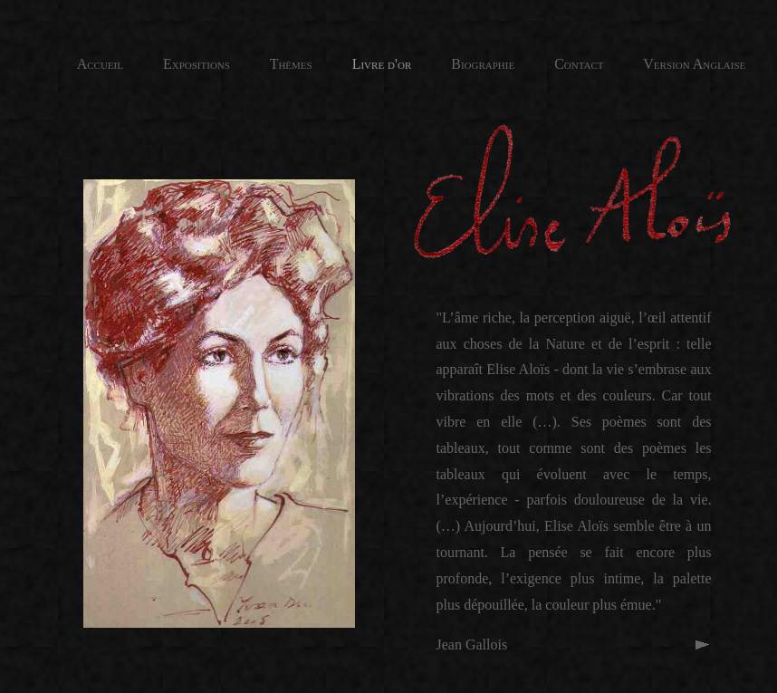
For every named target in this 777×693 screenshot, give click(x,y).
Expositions (176, 64)
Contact (576, 64)
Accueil (100, 64)
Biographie (464, 64)
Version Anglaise (693, 64)
